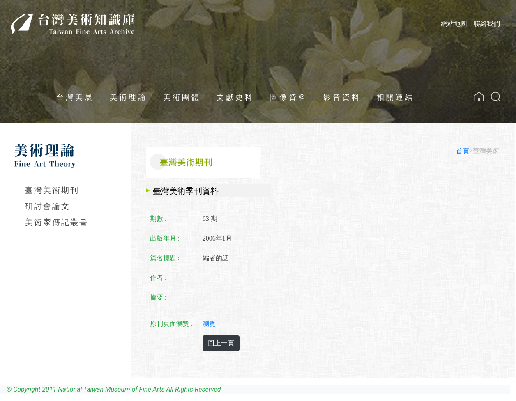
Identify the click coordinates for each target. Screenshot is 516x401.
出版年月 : (165, 238)
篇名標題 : (165, 257)
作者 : (158, 277)
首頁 (462, 150)
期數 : (158, 218)
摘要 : (158, 297)
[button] (495, 96)
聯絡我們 (487, 23)
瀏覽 (209, 323)
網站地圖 (454, 23)
